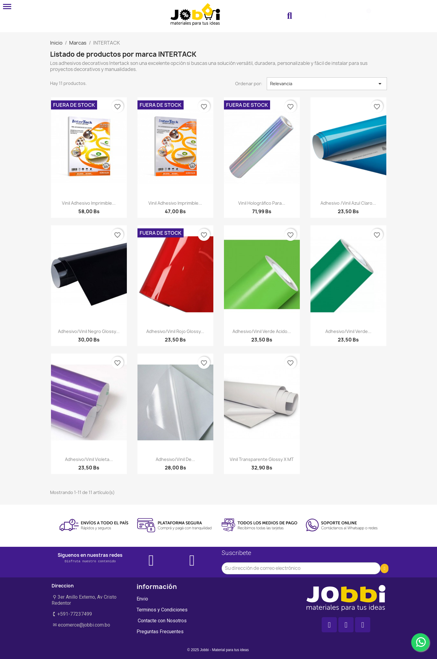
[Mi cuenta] (325, 16)
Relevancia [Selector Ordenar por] (327, 83)
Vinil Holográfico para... (261, 203)
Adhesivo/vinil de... (175, 459)
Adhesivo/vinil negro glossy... (89, 331)
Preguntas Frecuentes (160, 631)
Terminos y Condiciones (162, 610)
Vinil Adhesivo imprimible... (89, 203)
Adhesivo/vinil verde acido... (261, 331)
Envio (142, 599)
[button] (289, 16)
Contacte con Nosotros (162, 621)
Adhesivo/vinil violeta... (89, 459)
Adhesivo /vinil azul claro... (348, 203)
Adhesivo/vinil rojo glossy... (175, 331)
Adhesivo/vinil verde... (348, 331)
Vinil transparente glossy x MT (262, 459)
